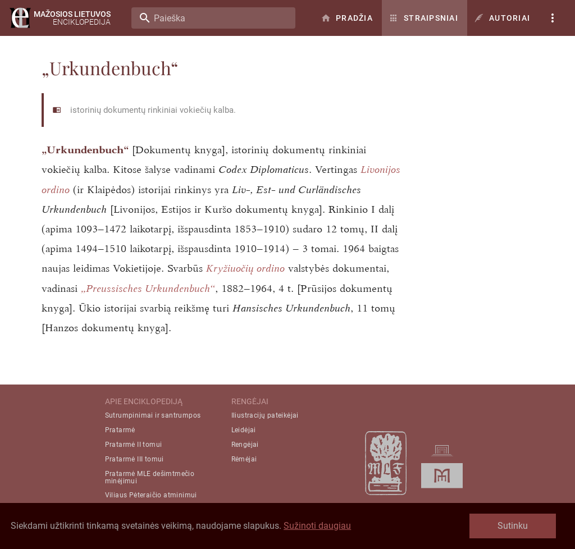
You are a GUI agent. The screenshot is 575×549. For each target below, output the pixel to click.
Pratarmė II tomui (133, 445)
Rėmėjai (244, 459)
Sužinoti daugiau (317, 525)
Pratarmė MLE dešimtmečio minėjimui (150, 477)
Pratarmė (120, 430)
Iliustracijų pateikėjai (265, 415)
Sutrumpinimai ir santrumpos (153, 415)
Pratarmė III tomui (134, 459)
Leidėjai (243, 430)
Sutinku (513, 525)
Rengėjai (245, 445)
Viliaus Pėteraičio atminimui (151, 495)
